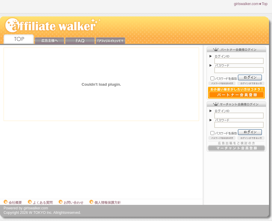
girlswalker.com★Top (251, 4)
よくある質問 (40, 202)
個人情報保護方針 (105, 202)
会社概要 (13, 202)
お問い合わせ (71, 202)
